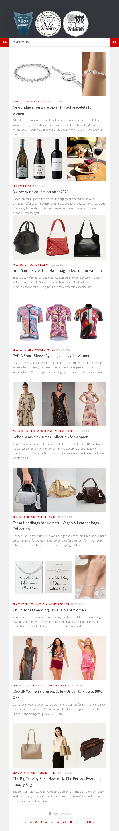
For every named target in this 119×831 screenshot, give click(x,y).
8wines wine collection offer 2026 (41, 191)
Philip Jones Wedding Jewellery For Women (49, 610)
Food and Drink (22, 186)
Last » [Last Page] (91, 822)
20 (64, 822)
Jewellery (19, 101)
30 (71, 822)
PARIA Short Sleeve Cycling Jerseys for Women (51, 355)
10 (57, 822)
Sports (29, 349)
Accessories (20, 264)
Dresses (18, 349)
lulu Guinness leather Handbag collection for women (57, 270)
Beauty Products (23, 604)
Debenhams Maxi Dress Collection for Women (50, 436)
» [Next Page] (82, 822)
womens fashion (36, 101)
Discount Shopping (41, 431)
